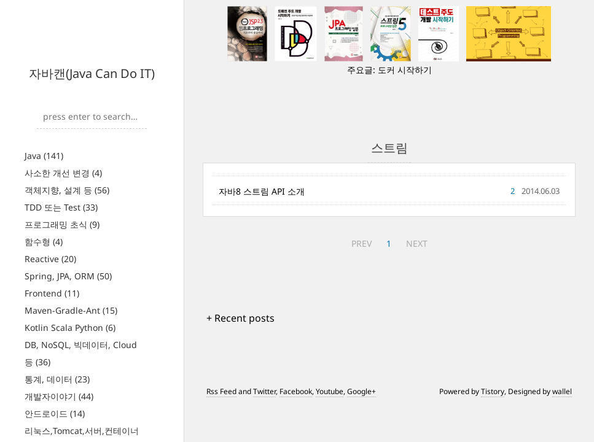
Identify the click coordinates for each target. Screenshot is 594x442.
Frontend (52, 293)
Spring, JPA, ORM (68, 276)
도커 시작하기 (405, 70)
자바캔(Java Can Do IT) (92, 73)
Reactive (50, 259)
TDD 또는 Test (61, 207)
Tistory (492, 391)
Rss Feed (221, 391)
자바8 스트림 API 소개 (262, 191)
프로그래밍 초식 (62, 224)
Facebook (295, 391)
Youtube (329, 391)
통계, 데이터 (57, 379)
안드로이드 (55, 413)
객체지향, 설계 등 (67, 190)
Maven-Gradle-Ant (71, 310)
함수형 (44, 241)
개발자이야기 (59, 396)
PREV (361, 243)
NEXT (417, 243)
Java (44, 155)
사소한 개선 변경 (63, 173)
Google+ (361, 391)
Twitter (264, 391)
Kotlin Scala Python (70, 327)
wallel (562, 391)
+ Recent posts (240, 318)
